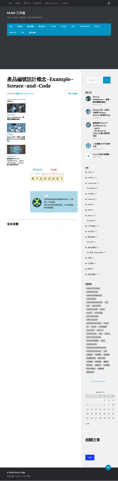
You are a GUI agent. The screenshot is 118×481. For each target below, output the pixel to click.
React (97, 27)
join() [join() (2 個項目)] (106, 323)
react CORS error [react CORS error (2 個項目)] (94, 337)
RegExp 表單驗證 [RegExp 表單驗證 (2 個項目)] (92, 341)
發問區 (17, 3)
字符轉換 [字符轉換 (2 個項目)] (89, 362)
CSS (22, 33)
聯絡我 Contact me (52, 3)
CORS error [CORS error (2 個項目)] (91, 299)
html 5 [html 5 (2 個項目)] (89, 313)
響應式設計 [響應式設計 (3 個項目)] (90, 372)
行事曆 (91, 263)
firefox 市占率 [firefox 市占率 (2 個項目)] (92, 309)
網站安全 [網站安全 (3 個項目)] (89, 365)
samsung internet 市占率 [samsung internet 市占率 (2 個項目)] (96, 348)
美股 (90, 258)
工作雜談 (91, 226)
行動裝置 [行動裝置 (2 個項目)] (106, 365)
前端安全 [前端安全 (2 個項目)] (89, 355)
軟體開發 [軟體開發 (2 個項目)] (101, 369)
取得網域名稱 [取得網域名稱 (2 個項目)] (91, 358)
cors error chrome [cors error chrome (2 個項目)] (94, 302)
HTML (53, 27)
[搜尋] (106, 80)
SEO (91, 242)
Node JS (12, 33)
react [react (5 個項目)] (107, 334)
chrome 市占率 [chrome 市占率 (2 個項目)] (92, 292)
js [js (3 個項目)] (87, 327)
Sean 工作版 (16, 13)
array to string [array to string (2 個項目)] (93, 288)
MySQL (64, 27)
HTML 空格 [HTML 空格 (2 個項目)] (98, 313)
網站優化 (41, 27)
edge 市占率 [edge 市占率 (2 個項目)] (96, 306)
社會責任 (65, 3)
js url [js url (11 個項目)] (93, 327)
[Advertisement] (59, 53)
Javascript (92, 183)
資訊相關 (32, 33)
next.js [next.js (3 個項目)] (100, 330)
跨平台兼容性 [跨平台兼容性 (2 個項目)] (91, 369)
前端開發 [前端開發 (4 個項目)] (98, 355)
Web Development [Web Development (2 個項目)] (94, 351)
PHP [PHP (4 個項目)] (100, 334)
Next (92, 221)
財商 (90, 269)
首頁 (10, 3)
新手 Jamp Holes (96, 252)
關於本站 (27, 3)
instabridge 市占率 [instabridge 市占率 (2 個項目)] (94, 323)
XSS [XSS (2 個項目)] (105, 351)
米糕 (17, 94)
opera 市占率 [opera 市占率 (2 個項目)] (91, 334)
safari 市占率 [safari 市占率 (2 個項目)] (91, 344)
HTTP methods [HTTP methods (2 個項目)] (92, 316)
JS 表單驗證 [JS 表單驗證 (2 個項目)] (102, 327)
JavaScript (85, 27)
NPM (90, 205)
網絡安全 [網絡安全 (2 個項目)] (98, 365)
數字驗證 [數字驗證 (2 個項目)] (98, 362)
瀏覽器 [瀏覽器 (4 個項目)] (106, 362)
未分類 (91, 231)
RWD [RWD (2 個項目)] (103, 341)
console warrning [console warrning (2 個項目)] (94, 295)
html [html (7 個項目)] (102, 309)
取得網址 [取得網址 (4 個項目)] (106, 355)
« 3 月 (87, 424)
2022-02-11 (29, 94)
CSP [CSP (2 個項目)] (106, 302)
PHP (73, 27)
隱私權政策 (38, 3)
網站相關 (30, 27)
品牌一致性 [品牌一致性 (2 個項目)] (101, 358)
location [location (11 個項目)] (90, 330)
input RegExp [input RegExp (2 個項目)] (92, 320)
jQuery (92, 188)
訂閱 (90, 458)
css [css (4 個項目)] (88, 306)
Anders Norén (21, 476)
